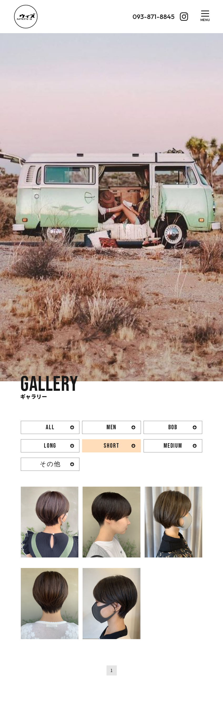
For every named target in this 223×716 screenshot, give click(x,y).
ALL (50, 427)
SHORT (111, 446)
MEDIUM (173, 446)
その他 (50, 464)
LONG (50, 446)
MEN (111, 427)
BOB (173, 427)
